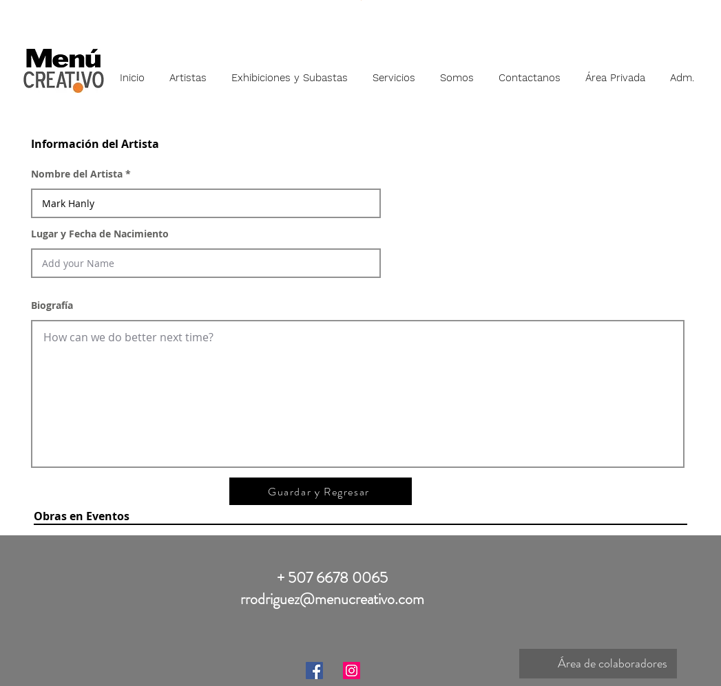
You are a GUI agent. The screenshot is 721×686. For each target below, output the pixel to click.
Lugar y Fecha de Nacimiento (100, 234)
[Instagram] (351, 670)
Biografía (52, 305)
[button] (188, 71)
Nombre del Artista (77, 174)
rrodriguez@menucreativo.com (332, 599)
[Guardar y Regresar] (320, 491)
